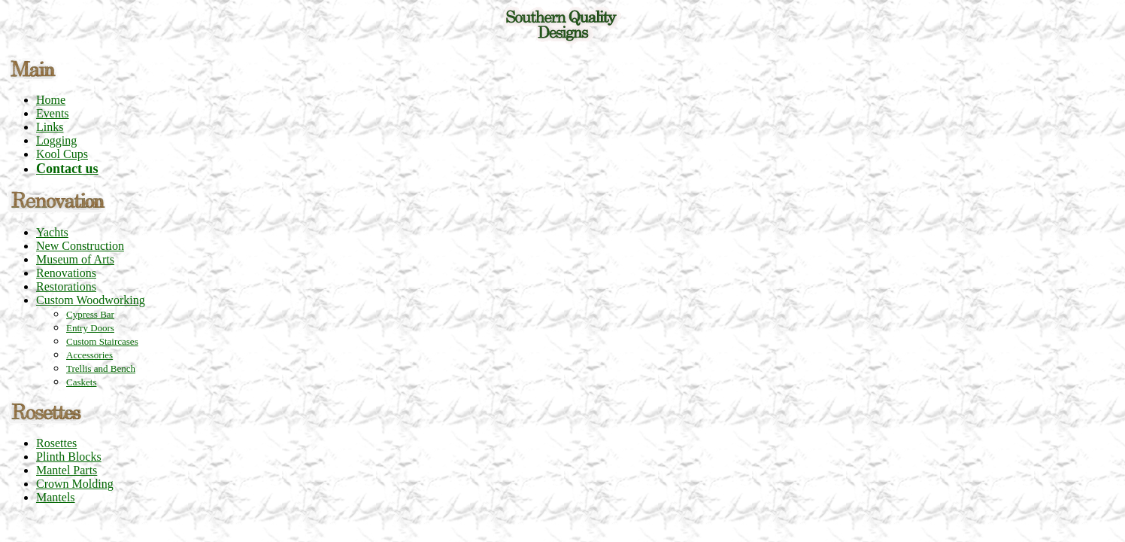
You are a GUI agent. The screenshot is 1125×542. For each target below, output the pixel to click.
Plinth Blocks (69, 456)
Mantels (55, 497)
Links (49, 126)
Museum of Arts (75, 259)
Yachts (52, 232)
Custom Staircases (102, 341)
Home (50, 99)
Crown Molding (75, 483)
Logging (56, 140)
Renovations (66, 272)
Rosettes (56, 443)
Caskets (81, 382)
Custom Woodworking (90, 300)
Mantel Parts (66, 470)
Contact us (67, 168)
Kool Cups (62, 154)
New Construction (80, 245)
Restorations (66, 286)
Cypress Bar (90, 314)
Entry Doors (90, 327)
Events (52, 113)
